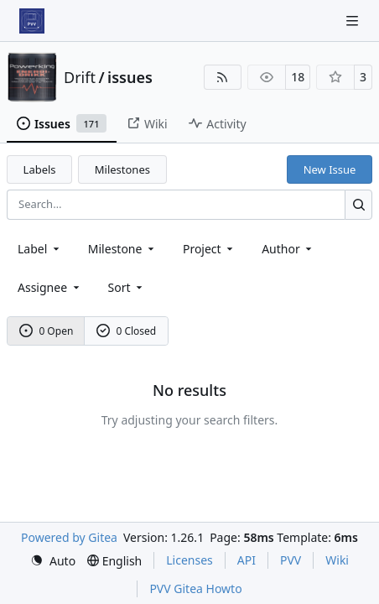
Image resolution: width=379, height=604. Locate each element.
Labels (39, 169)
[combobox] (40, 249)
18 (297, 77)
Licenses (189, 560)
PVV (290, 560)
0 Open (46, 331)
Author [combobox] (288, 249)
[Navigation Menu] (354, 20)
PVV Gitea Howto (195, 588)
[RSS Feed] (223, 77)
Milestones (122, 169)
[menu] (127, 287)
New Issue (330, 169)
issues (130, 77)
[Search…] (358, 204)
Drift (80, 77)
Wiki (337, 560)
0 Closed (126, 331)
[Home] (31, 21)
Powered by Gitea (69, 537)
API (246, 560)
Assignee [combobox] (50, 287)
